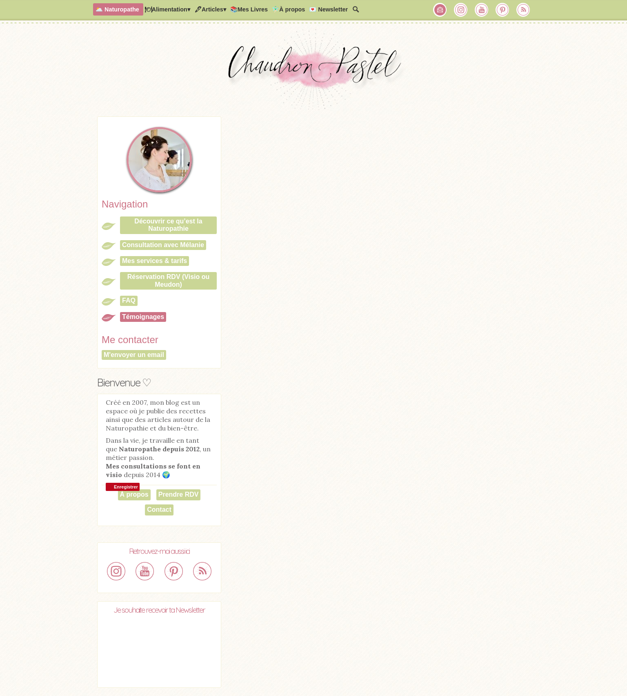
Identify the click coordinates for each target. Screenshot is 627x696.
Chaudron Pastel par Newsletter (440, 10)
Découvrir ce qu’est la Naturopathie (168, 225)
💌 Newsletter (328, 9)
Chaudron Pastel (313, 71)
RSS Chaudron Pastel (523, 10)
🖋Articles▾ (210, 9)
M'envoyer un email (134, 354)
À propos (134, 494)
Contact (159, 509)
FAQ (129, 300)
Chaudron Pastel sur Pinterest (502, 10)
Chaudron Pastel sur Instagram (461, 10)
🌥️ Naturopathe (117, 9)
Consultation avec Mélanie (163, 244)
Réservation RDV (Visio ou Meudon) (168, 280)
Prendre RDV (178, 494)
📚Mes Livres (249, 9)
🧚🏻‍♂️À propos (288, 9)
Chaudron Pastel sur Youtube (481, 10)
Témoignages (143, 316)
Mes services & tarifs (154, 260)
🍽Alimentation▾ (167, 9)
